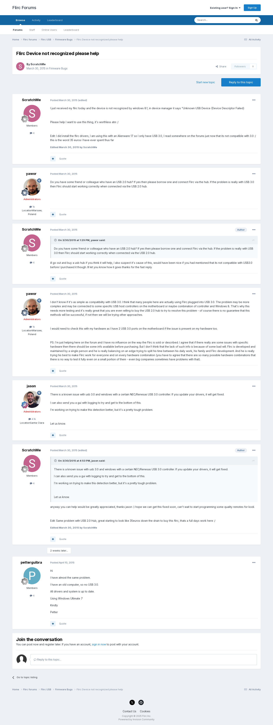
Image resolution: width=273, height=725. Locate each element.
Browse (20, 22)
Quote (62, 158)
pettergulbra (31, 562)
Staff (32, 29)
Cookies (145, 711)
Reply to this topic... (47, 659)
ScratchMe (38, 64)
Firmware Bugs (58, 68)
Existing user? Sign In (225, 7)
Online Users (49, 29)
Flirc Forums (24, 7)
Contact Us (129, 711)
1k (32, 206)
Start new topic (205, 82)
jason (31, 386)
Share (221, 66)
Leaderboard (71, 29)
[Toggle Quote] (55, 240)
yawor (31, 174)
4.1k (32, 418)
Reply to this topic (241, 82)
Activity (36, 20)
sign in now (99, 644)
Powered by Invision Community (136, 719)
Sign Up (252, 7)
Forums (18, 29)
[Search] (213, 20)
